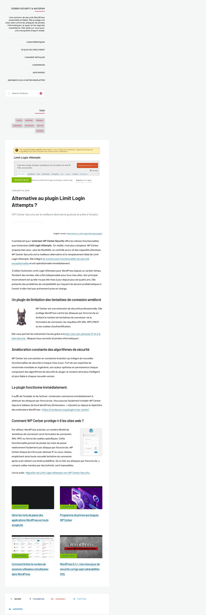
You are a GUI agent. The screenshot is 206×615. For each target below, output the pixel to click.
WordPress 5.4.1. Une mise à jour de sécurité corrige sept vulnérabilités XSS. (126, 429)
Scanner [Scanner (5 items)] (40, 131)
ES (118, 607)
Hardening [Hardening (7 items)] (17, 126)
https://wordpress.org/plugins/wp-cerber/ (123, 269)
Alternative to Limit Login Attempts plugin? (130, 94)
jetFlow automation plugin (100, 607)
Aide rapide (39, 72)
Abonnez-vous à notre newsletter (26, 80)
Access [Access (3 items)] (19, 120)
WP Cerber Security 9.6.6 (183, 119)
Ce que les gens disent (33, 50)
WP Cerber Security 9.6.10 (172, 50)
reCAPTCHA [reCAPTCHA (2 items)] (29, 126)
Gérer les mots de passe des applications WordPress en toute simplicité (76, 380)
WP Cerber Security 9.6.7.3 (184, 94)
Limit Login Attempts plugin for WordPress (59, 607)
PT (132, 607)
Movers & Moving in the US (34, 603)
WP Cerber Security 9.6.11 (172, 45)
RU (121, 607)
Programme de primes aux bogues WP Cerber (179, 175)
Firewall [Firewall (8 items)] (39, 120)
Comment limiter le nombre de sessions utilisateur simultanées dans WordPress (76, 429)
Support (168, 599)
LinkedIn (144, 458)
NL (124, 607)
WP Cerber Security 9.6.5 (183, 131)
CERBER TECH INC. (17, 599)
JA (135, 607)
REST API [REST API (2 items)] (40, 126)
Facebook (82, 458)
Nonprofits (182, 599)
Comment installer (35, 57)
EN (112, 607)
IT (129, 607)
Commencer (38, 65)
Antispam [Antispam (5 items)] (29, 120)
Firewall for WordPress (108, 599)
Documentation (53, 599)
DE (115, 607)
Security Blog (68, 40)
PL (127, 607)
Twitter (123, 458)
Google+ (103, 458)
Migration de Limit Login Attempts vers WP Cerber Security (104, 332)
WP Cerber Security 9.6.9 (172, 54)
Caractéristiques (36, 42)
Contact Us (36, 599)
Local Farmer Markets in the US (63, 603)
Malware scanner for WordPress (79, 599)
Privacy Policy (154, 599)
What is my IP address (132, 599)
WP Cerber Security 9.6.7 (183, 106)
